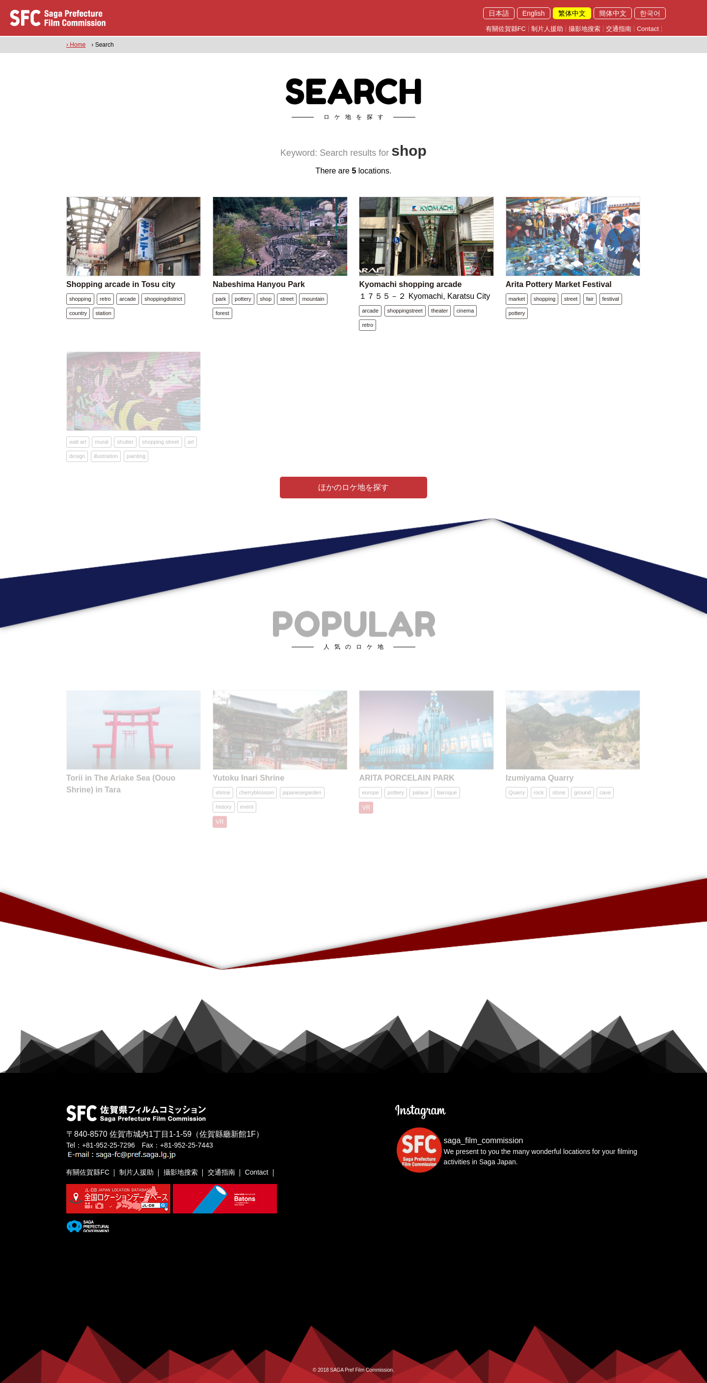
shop (266, 298)
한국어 (650, 13)
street (287, 298)
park (221, 298)
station (103, 313)
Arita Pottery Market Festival (559, 284)
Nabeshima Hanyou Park (259, 284)
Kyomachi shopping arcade (410, 284)
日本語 (499, 13)
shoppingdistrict (163, 298)
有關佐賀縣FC (506, 29)
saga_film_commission (483, 1140)
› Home (75, 44)
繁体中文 (572, 13)
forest (222, 313)
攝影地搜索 (584, 29)
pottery (243, 298)
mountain (313, 298)
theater (439, 310)
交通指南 (618, 29)
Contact (648, 29)
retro (105, 298)
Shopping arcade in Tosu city (120, 284)
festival (610, 298)
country (78, 313)
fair (590, 298)
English (533, 13)
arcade (127, 298)
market (517, 298)
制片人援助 (547, 29)
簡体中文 (612, 13)
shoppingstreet (405, 310)
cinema (465, 310)
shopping (80, 298)
